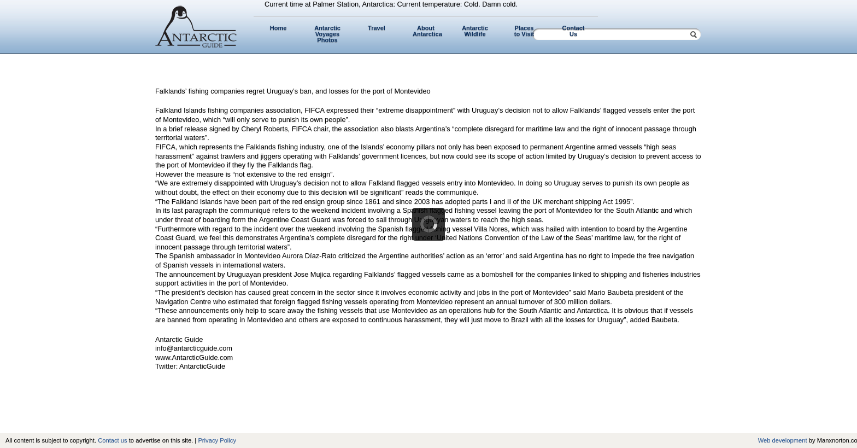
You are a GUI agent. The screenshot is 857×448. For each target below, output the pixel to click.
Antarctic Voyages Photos (327, 34)
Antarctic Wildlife (475, 31)
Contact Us (573, 31)
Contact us (112, 440)
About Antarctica (427, 31)
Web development (782, 440)
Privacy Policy (217, 440)
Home (278, 28)
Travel (376, 28)
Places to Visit (524, 31)
